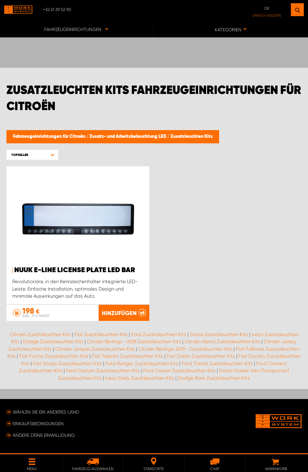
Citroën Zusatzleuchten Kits (40, 334)
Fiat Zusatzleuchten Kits (101, 334)
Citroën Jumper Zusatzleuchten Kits (95, 349)
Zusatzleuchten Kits (192, 136)
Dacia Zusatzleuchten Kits (219, 334)
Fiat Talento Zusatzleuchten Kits (127, 356)
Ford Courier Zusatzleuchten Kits (179, 371)
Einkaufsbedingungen (38, 423)
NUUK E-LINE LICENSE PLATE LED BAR (74, 270)
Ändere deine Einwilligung (44, 435)
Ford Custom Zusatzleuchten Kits (103, 371)
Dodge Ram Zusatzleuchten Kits (214, 378)
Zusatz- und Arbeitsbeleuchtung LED (128, 136)
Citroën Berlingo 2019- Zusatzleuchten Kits (185, 349)
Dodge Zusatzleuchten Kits (53, 341)
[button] (32, 155)
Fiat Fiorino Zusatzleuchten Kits (53, 356)
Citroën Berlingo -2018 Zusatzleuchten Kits (134, 341)
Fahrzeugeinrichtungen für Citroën (49, 136)
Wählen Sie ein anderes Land (46, 412)
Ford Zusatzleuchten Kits (158, 334)
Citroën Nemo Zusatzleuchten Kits (222, 341)
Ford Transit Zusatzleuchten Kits (217, 363)
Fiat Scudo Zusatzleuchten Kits (67, 363)
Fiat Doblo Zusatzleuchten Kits (201, 356)
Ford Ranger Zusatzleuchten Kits (141, 363)
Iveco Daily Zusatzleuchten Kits (139, 378)
